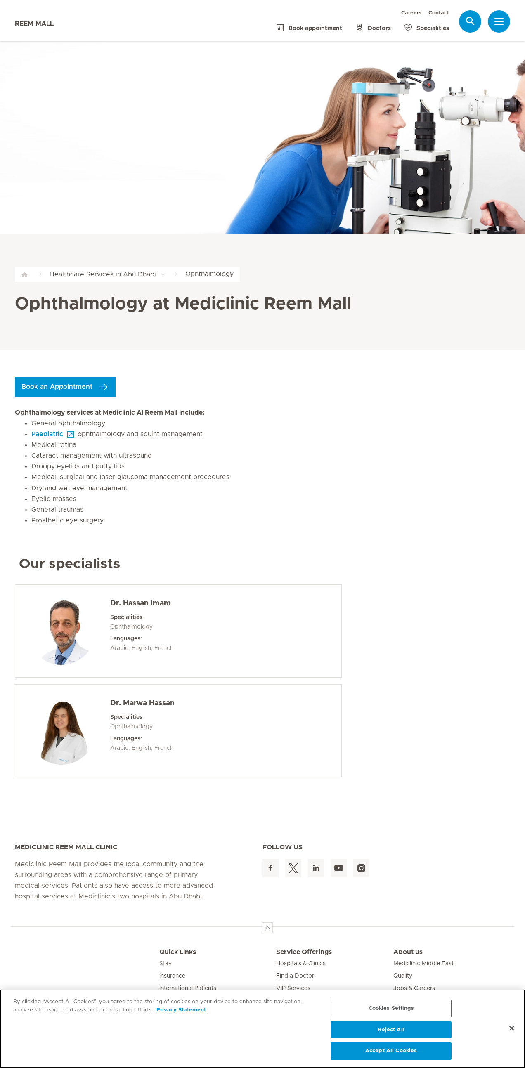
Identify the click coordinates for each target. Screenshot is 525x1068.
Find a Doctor (295, 976)
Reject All (391, 1030)
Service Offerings (304, 952)
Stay (165, 963)
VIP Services (293, 988)
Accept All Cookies (391, 1051)
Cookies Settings (391, 1008)
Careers (411, 13)
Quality (402, 976)
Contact (438, 13)
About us (408, 952)
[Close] (512, 1028)
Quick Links (177, 952)
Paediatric (47, 434)
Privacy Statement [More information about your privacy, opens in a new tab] (181, 1010)
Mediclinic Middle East (423, 963)
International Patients (187, 988)
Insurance (172, 976)
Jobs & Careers (414, 988)
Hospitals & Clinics (301, 963)
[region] (262, 1029)
